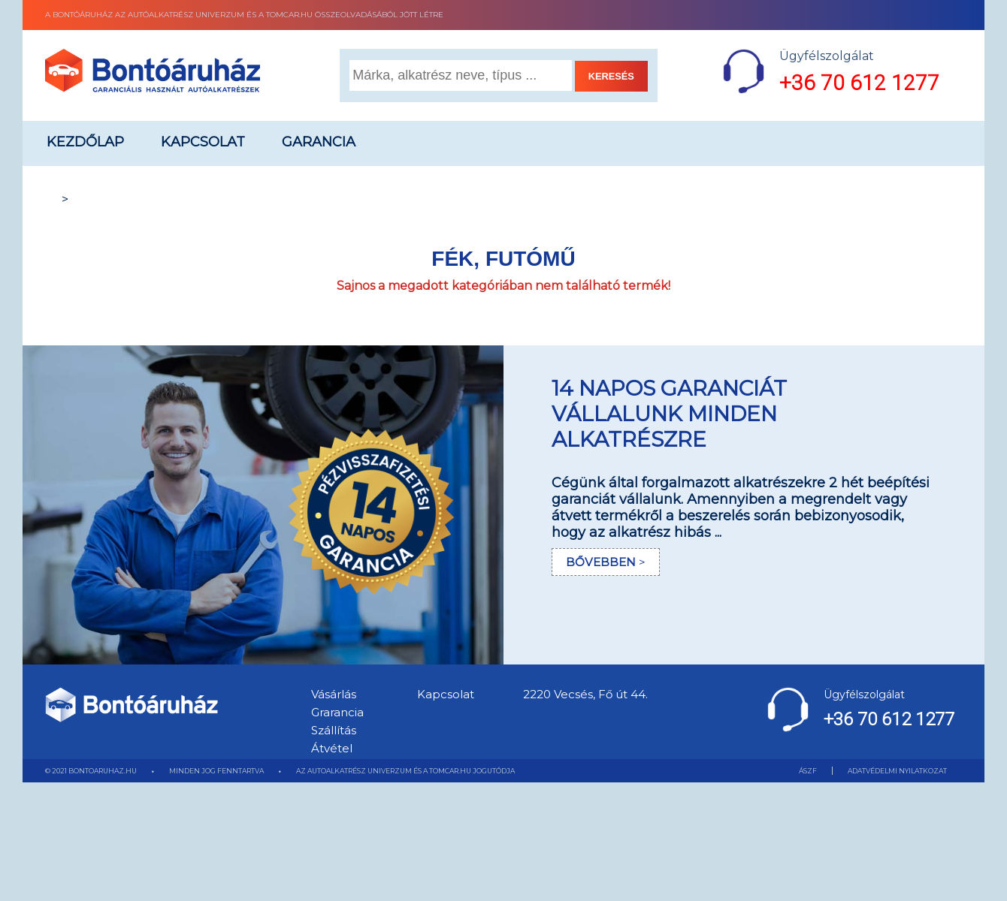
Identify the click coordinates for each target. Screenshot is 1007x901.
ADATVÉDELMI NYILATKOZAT (897, 771)
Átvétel (331, 748)
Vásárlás (333, 694)
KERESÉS (611, 76)
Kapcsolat (203, 142)
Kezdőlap (85, 142)
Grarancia (337, 712)
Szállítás (333, 730)
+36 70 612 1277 (859, 83)
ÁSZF (808, 771)
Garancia (318, 142)
